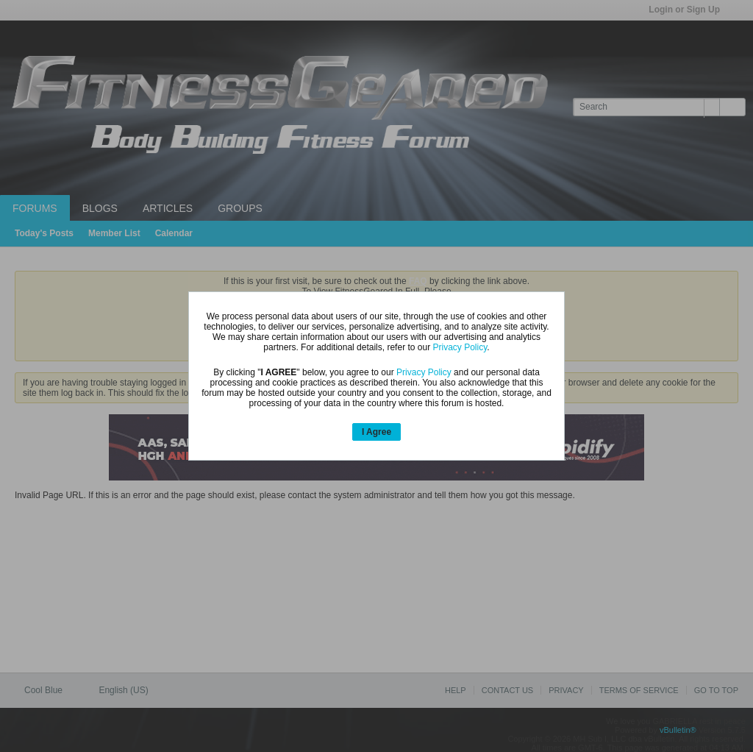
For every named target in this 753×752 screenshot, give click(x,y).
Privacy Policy (459, 347)
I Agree (376, 432)
